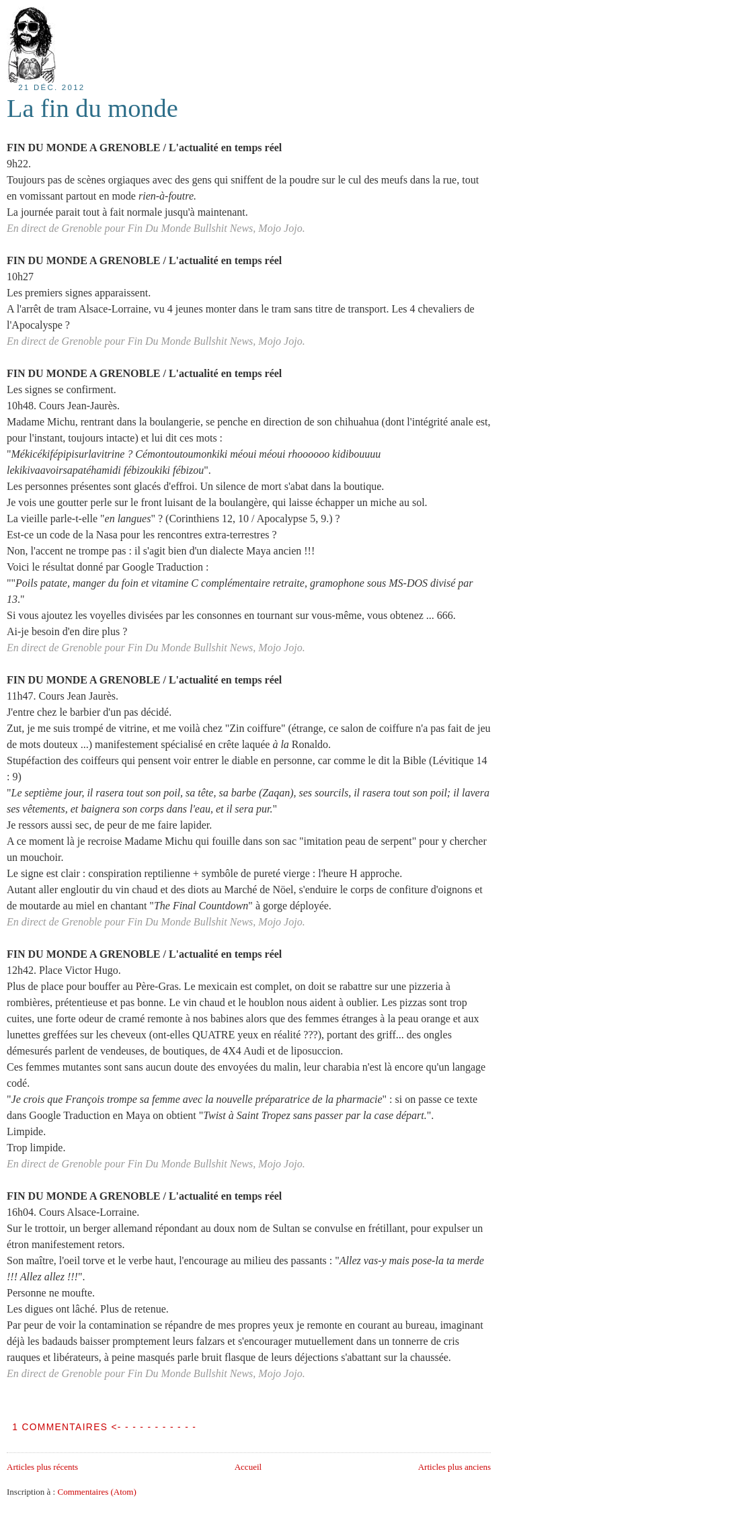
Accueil (248, 1467)
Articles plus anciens (454, 1467)
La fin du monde (92, 108)
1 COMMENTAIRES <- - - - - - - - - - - (104, 1427)
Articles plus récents (42, 1467)
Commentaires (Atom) (96, 1492)
